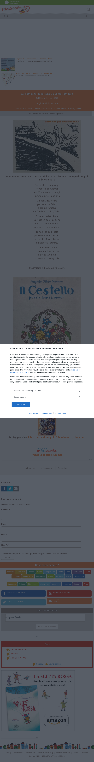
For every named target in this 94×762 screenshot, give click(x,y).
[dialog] (47, 381)
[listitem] (47, 390)
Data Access (47, 413)
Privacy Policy (60, 413)
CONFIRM (23, 404)
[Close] (89, 348)
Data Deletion (33, 413)
